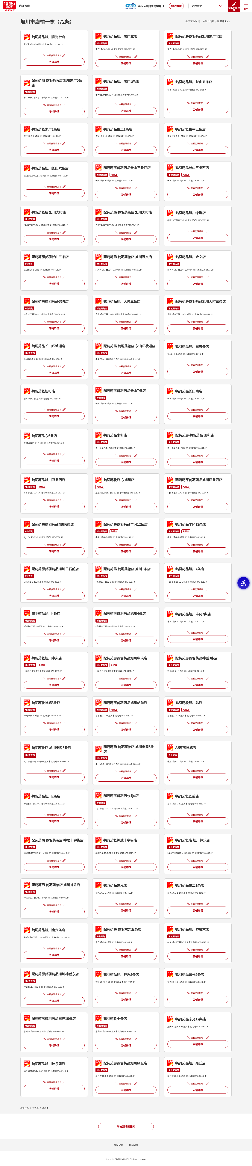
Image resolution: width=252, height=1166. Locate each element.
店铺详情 (54, 62)
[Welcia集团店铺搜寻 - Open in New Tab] (144, 6)
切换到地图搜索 (126, 1126)
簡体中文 (207, 6)
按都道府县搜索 (234, 6)
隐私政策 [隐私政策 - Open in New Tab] (118, 1144)
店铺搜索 (16, 6)
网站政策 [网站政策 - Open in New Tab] (133, 1144)
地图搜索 (176, 6)
